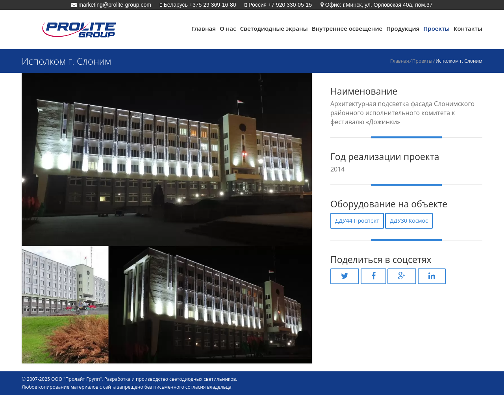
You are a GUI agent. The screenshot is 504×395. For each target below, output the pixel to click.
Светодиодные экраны (274, 28)
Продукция (402, 28)
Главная (203, 28)
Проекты (436, 28)
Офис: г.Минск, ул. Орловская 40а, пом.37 (378, 5)
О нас (228, 28)
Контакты (468, 28)
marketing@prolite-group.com (114, 5)
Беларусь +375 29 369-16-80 (199, 5)
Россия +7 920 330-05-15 (279, 5)
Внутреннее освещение (347, 28)
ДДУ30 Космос (409, 220)
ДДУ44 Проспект (357, 220)
